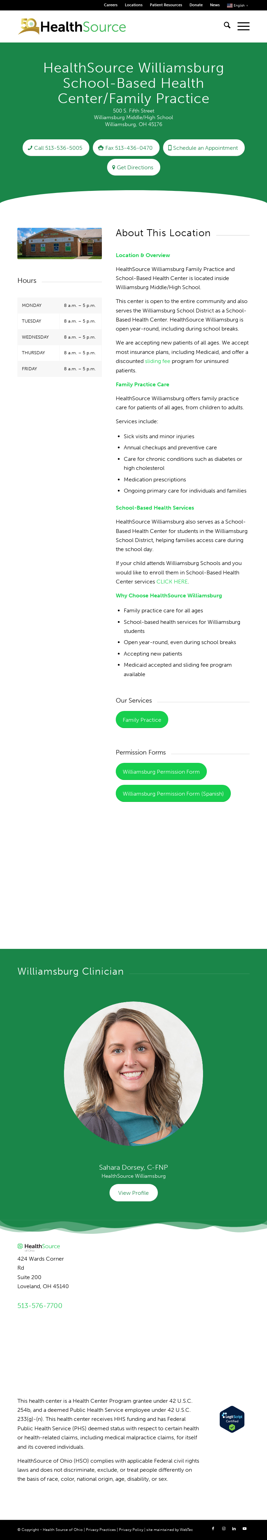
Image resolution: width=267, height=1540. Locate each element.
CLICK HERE (172, 581)
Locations (134, 5)
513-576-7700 (40, 1305)
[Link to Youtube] (244, 1529)
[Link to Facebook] (213, 1529)
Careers (111, 5)
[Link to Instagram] (223, 1529)
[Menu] (240, 26)
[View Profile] (134, 1192)
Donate (196, 5)
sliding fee (157, 361)
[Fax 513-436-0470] (126, 147)
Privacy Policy (131, 1529)
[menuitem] (110, 5)
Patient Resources (166, 5)
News (215, 5)
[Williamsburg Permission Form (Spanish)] (173, 793)
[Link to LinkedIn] (234, 1529)
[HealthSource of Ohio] (72, 26)
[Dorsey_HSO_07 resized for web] (133, 1073)
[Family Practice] (142, 719)
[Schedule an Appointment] (204, 147)
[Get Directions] (133, 167)
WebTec (186, 1529)
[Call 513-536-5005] (56, 147)
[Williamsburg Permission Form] (161, 771)
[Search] (223, 26)
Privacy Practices (101, 1529)
